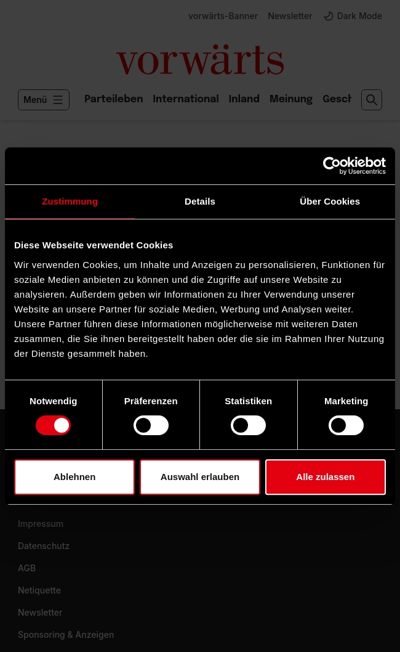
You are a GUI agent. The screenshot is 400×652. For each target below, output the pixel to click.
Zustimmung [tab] (70, 201)
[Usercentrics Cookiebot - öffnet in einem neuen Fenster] (332, 166)
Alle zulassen (325, 476)
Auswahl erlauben (200, 476)
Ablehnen (74, 476)
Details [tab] (200, 201)
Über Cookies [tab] (330, 201)
